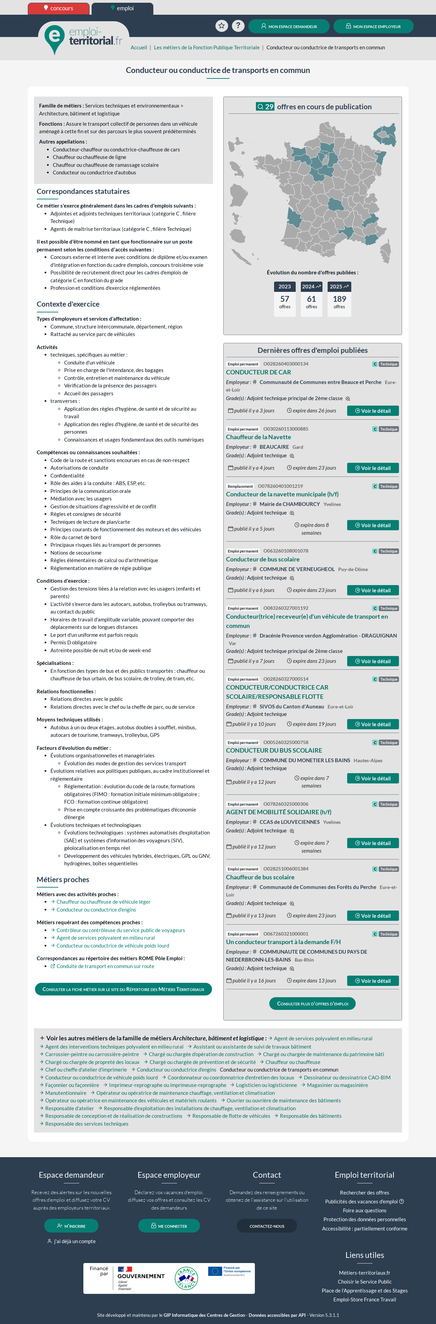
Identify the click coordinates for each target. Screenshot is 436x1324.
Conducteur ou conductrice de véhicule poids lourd (109, 945)
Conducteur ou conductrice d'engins (93, 909)
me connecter (169, 1226)
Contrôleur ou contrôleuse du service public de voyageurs (117, 930)
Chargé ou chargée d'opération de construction (198, 1054)
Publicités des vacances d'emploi (361, 1201)
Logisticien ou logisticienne (263, 1085)
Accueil (139, 47)
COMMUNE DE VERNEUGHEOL (294, 569)
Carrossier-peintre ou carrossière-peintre (89, 1054)
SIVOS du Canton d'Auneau (288, 706)
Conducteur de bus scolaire (263, 559)
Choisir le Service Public (365, 1281)
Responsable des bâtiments (308, 1116)
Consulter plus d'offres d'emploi (312, 1003)
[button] (401, 1201)
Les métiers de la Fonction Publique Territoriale (207, 47)
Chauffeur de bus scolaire (260, 877)
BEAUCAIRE (271, 447)
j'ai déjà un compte (71, 1241)
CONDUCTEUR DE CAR (258, 372)
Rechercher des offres (364, 1192)
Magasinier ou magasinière (334, 1085)
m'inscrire (71, 1226)
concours (58, 8)
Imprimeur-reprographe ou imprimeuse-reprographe (164, 1085)
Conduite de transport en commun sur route (102, 966)
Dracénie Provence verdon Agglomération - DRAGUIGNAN (324, 635)
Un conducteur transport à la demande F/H (283, 941)
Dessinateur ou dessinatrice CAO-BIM (344, 1077)
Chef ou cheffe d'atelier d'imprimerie (83, 1069)
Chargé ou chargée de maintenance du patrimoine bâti (320, 1054)
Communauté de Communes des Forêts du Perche (314, 887)
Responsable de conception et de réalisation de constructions (110, 1116)
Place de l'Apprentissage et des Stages (365, 1290)
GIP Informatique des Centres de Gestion (204, 1315)
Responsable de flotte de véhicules (228, 1116)
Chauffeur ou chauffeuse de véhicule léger (100, 902)
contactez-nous (267, 1226)
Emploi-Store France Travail (364, 1299)
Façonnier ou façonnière (69, 1085)
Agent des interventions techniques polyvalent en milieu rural (111, 1046)
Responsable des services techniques (84, 1124)
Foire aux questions (365, 1210)
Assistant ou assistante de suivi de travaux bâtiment (249, 1046)
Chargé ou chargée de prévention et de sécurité (199, 1062)
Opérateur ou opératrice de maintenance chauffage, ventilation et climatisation (182, 1093)
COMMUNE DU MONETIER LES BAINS (301, 760)
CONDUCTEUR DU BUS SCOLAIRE (274, 750)
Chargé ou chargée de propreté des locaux (89, 1062)
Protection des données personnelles (364, 1219)
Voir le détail (373, 411)
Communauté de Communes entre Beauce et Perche (317, 382)
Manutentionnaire (62, 1093)
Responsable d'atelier (66, 1108)
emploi (122, 8)
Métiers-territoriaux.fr (364, 1273)
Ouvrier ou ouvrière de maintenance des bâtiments (281, 1100)
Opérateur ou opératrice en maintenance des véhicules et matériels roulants (128, 1100)
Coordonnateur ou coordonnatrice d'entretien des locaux (228, 1077)
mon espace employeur (373, 26)
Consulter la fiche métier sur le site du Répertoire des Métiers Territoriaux (123, 989)
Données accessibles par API (277, 1315)
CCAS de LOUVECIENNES (286, 822)
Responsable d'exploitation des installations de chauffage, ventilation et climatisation (197, 1108)
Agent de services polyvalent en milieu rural (102, 938)
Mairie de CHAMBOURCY (286, 504)
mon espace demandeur (289, 26)
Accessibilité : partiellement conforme (365, 1228)
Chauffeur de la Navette (258, 437)
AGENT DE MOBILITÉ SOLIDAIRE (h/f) (278, 812)
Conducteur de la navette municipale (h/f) (282, 494)
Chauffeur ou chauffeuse (289, 1062)
